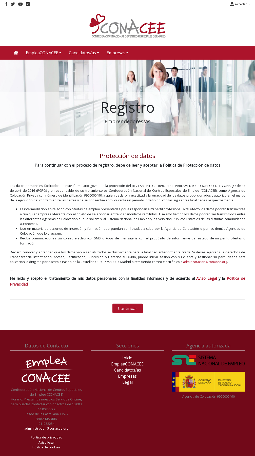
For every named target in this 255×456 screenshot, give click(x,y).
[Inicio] (127, 25)
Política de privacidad (46, 437)
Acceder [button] (239, 4)
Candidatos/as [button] (82, 53)
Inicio (127, 358)
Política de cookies (46, 447)
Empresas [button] (116, 53)
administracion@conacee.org (205, 261)
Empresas (127, 376)
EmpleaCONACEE (127, 364)
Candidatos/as (127, 370)
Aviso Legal (206, 278)
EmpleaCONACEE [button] (42, 53)
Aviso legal (46, 442)
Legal (127, 382)
